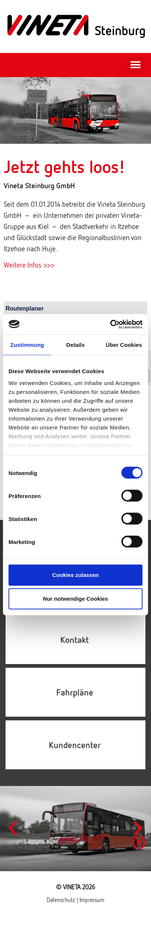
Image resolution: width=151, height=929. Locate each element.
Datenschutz (62, 899)
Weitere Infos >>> (29, 264)
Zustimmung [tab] (27, 345)
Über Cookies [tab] (124, 345)
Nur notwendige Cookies (75, 598)
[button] (135, 65)
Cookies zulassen (75, 575)
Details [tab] (75, 345)
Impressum (92, 899)
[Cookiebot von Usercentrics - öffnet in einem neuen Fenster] (110, 324)
